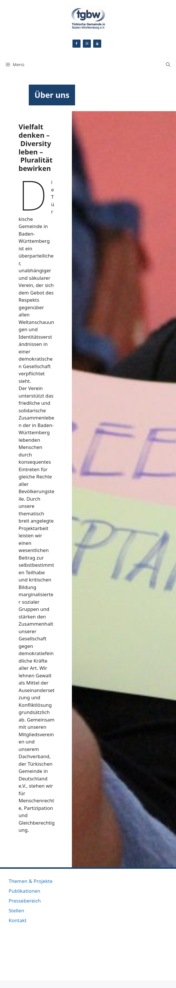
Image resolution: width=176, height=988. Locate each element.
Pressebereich (25, 900)
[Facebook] (76, 44)
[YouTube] (97, 44)
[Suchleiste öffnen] (168, 64)
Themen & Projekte (31, 881)
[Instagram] (87, 44)
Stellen (16, 910)
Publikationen (24, 891)
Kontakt (17, 920)
